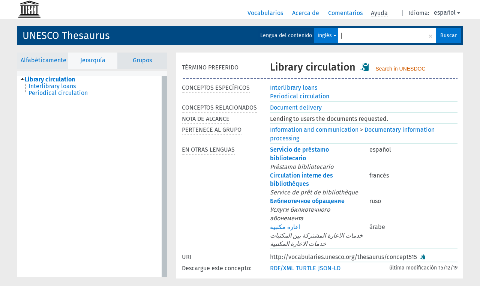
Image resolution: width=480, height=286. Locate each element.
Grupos (142, 60)
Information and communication (314, 129)
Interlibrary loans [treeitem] (52, 86)
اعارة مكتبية (285, 226)
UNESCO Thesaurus (66, 36)
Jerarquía (92, 60)
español (447, 12)
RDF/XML (282, 268)
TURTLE (306, 268)
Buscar (448, 35)
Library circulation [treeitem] (50, 79)
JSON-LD (329, 268)
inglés (327, 35)
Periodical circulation (299, 96)
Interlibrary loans (293, 87)
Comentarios (346, 13)
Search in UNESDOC (400, 69)
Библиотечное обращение (307, 201)
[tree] (92, 176)
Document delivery (296, 107)
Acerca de (306, 13)
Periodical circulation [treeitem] (58, 93)
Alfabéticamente (43, 60)
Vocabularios (266, 13)
